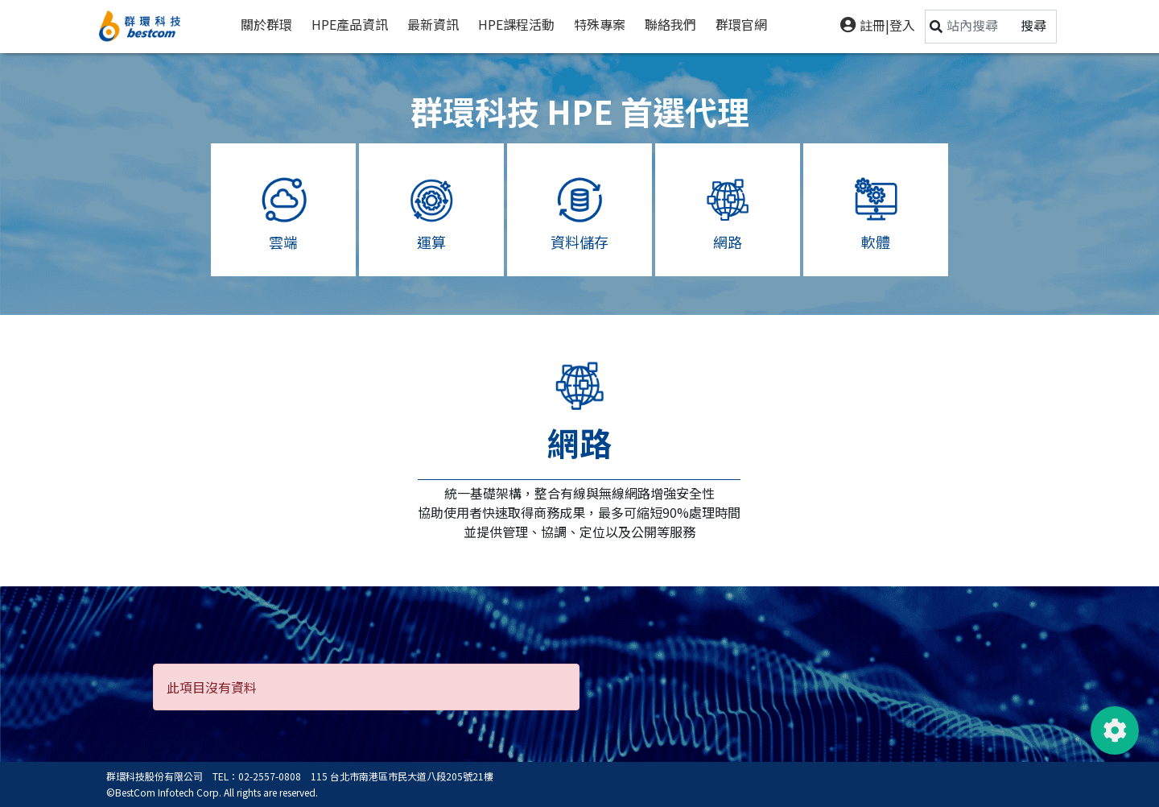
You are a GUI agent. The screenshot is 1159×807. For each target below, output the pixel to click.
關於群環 (266, 24)
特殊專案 (599, 24)
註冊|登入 (877, 25)
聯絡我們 (670, 24)
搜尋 (1033, 25)
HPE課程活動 (516, 24)
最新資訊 (433, 24)
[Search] (979, 24)
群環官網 (741, 24)
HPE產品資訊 (349, 24)
